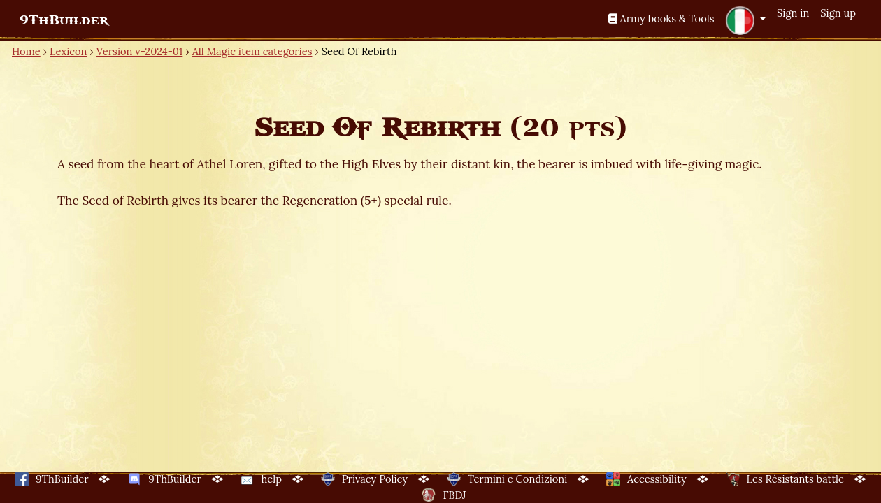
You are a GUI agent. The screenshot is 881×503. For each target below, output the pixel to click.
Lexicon (68, 51)
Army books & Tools (661, 18)
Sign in (793, 13)
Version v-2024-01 (139, 51)
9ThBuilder (64, 20)
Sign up (838, 13)
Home (26, 51)
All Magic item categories (252, 51)
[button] (745, 20)
